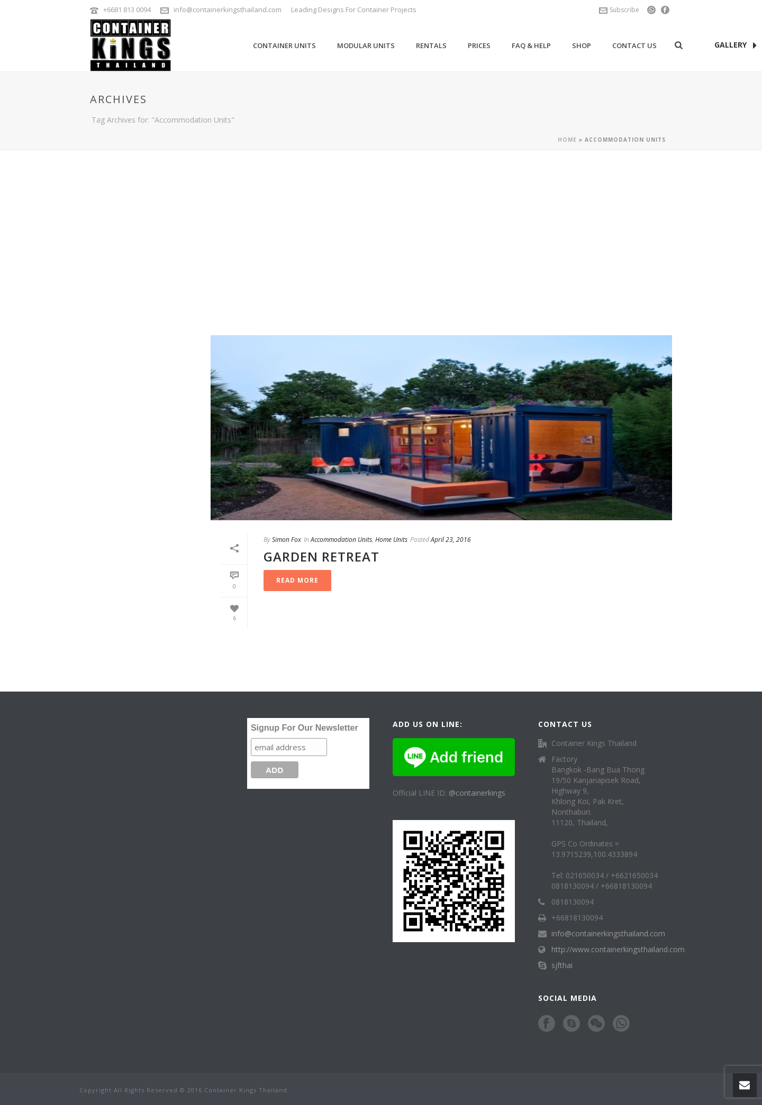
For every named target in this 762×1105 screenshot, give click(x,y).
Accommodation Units (341, 539)
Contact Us (634, 45)
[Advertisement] (381, 229)
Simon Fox (286, 539)
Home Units (391, 539)
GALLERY (735, 45)
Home (567, 139)
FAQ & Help (531, 45)
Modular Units (366, 45)
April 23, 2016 (451, 539)
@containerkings (477, 793)
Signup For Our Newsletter (304, 727)
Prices (479, 45)
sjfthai (562, 965)
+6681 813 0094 (127, 9)
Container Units (284, 45)
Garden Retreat (321, 556)
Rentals (431, 45)
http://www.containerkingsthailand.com (618, 949)
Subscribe (619, 9)
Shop (581, 45)
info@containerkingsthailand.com (228, 9)
